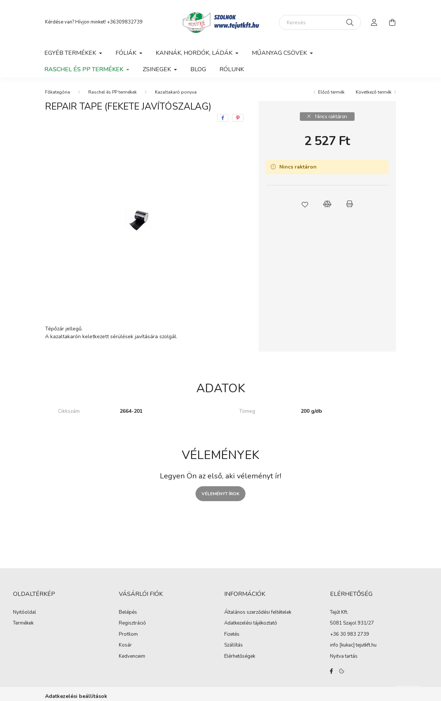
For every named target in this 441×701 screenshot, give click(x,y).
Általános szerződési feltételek (257, 613)
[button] (304, 204)
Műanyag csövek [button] (280, 53)
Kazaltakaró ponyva (176, 92)
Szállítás (233, 645)
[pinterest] (238, 118)
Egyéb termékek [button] (71, 53)
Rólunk (231, 69)
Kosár (125, 645)
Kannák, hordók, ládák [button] (195, 53)
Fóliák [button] (126, 53)
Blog (198, 69)
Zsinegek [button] (157, 69)
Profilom (128, 635)
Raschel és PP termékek (112, 92)
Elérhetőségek (239, 657)
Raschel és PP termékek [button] (84, 69)
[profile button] (374, 22)
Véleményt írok (220, 494)
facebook (331, 671)
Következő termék (373, 92)
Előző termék (331, 92)
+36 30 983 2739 (349, 634)
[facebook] (222, 118)
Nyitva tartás (344, 656)
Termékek (23, 623)
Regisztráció (132, 623)
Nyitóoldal (24, 613)
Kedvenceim (132, 657)
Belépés (128, 613)
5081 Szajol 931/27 (352, 623)
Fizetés (231, 635)
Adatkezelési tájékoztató (250, 623)
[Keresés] (320, 22)
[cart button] (392, 22)
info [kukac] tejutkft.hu (353, 645)
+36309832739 (125, 22)
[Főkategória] (57, 92)
